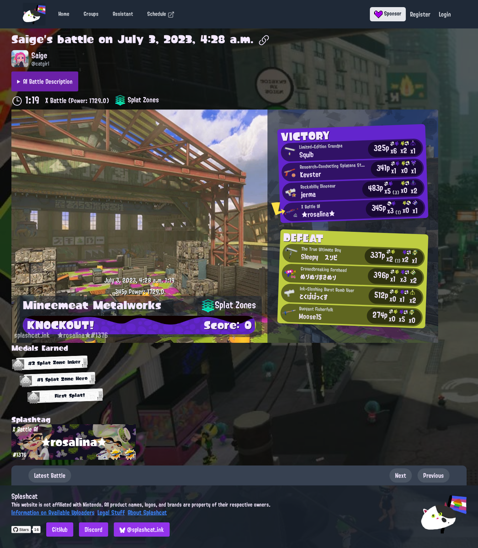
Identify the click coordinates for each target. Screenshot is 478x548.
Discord (93, 529)
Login (445, 14)
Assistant (123, 14)
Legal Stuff (111, 512)
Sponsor (388, 13)
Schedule (161, 14)
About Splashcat (147, 512)
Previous (433, 475)
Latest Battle (49, 475)
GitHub (60, 529)
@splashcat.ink (142, 529)
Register (420, 14)
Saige (27, 39)
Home (63, 14)
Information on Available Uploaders (53, 512)
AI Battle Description (48, 81)
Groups (91, 14)
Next (400, 475)
